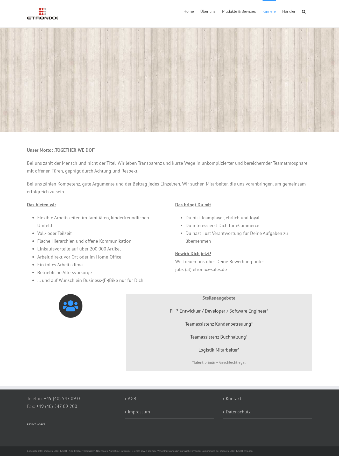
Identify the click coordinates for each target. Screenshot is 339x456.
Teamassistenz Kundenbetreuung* (219, 324)
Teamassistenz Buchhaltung (218, 337)
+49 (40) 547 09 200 (56, 406)
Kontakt (233, 398)
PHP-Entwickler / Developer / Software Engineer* (219, 311)
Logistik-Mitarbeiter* (219, 350)
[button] (304, 11)
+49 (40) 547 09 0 (62, 398)
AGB (132, 398)
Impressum (139, 412)
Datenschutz (238, 412)
